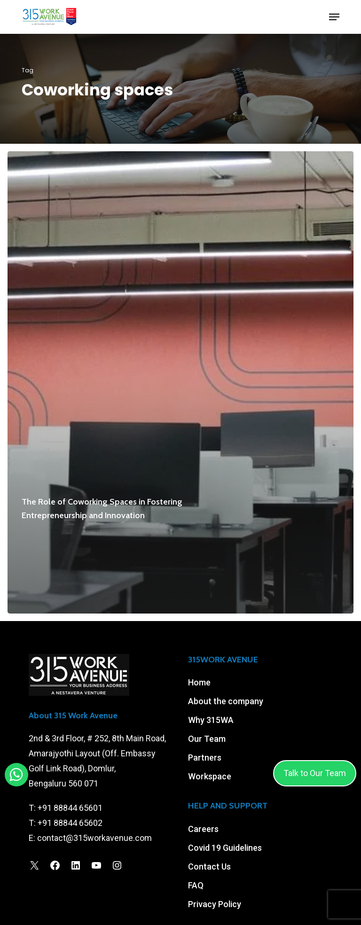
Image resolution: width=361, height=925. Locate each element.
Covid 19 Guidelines (225, 848)
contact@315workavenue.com (94, 838)
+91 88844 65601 (70, 808)
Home (199, 682)
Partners (204, 757)
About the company (225, 701)
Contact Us (209, 866)
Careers (203, 829)
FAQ (196, 885)
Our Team (207, 739)
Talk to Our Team (314, 773)
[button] (334, 17)
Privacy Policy (214, 904)
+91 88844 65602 (70, 823)
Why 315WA (211, 720)
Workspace (209, 776)
